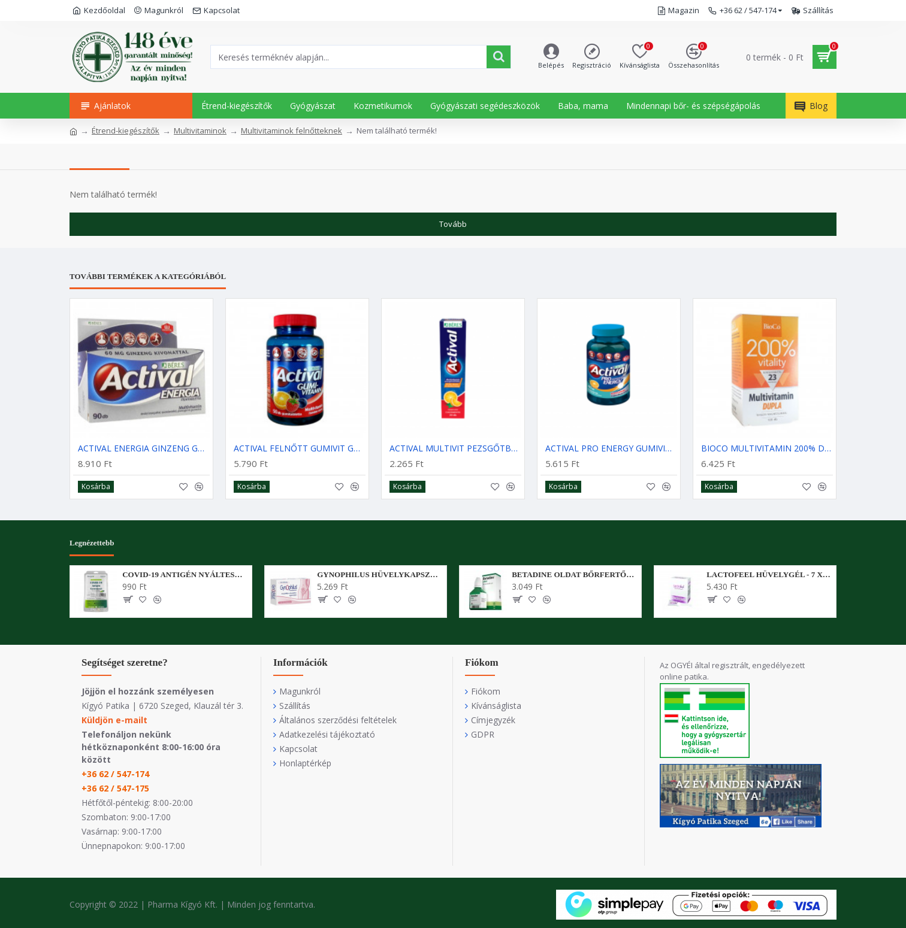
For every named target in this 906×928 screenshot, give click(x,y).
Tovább (453, 224)
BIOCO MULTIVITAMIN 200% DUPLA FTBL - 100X (767, 448)
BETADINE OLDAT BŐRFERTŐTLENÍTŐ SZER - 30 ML (574, 574)
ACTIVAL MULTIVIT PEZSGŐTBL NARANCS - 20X (455, 448)
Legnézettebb (92, 542)
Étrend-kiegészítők (125, 130)
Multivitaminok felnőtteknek (291, 130)
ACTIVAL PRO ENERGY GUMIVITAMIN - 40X (611, 448)
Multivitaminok (200, 130)
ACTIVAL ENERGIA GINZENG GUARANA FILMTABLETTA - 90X (144, 448)
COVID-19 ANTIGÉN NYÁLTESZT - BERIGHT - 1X (184, 574)
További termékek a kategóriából (148, 276)
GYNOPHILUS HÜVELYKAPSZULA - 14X (379, 574)
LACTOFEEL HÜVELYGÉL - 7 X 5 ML (769, 574)
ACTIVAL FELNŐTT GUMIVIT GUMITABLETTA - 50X (300, 448)
